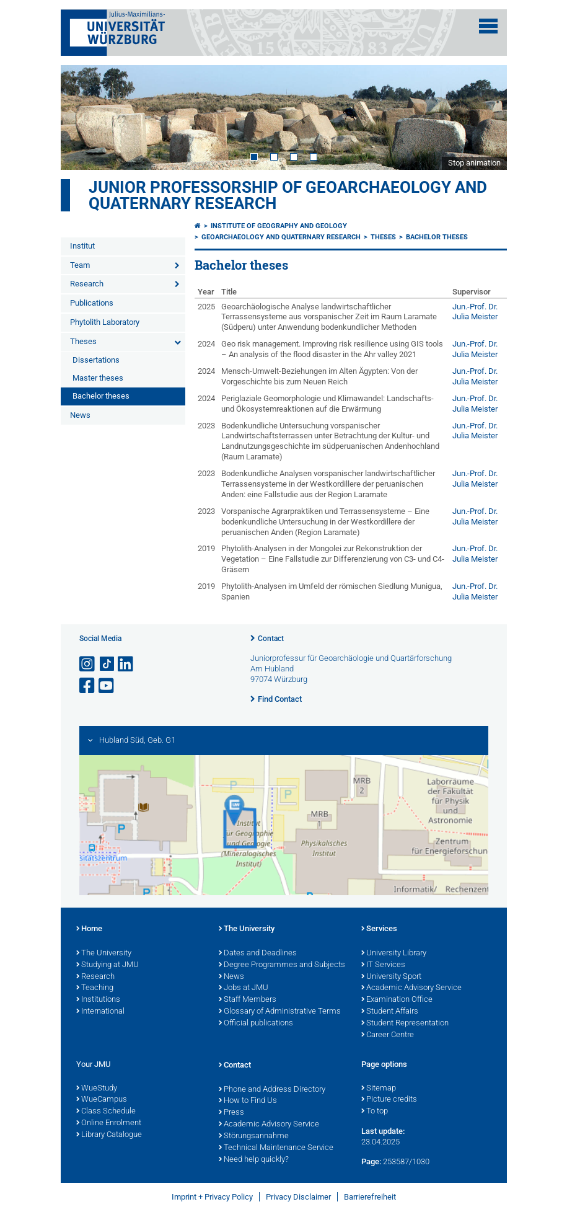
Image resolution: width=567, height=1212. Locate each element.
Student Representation (405, 1023)
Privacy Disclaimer (298, 1196)
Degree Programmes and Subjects (282, 965)
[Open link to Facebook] (88, 686)
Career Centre (387, 1035)
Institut (82, 245)
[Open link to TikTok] (107, 664)
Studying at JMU (107, 965)
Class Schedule (106, 1111)
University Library (393, 953)
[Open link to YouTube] (107, 686)
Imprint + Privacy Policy (212, 1196)
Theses (83, 341)
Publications (91, 302)
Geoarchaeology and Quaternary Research (281, 237)
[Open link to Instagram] (88, 664)
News (80, 415)
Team (80, 265)
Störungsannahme (254, 1136)
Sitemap (378, 1088)
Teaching (94, 988)
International (100, 1011)
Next (485, 117)
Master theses (98, 378)
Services (379, 929)
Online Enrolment (108, 1123)
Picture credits (389, 1099)
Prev (82, 117)
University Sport (391, 977)
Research (86, 283)
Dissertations (96, 360)
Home (89, 929)
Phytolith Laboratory (104, 322)
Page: (371, 1161)
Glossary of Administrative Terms (280, 1011)
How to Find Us (248, 1101)
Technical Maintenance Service (276, 1148)
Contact (271, 638)
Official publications (256, 1023)
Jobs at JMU (243, 988)
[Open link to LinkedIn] (126, 664)
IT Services (383, 965)
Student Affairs (389, 1011)
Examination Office (397, 1000)
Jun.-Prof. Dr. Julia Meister (475, 312)
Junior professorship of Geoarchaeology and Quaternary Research (288, 195)
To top (374, 1111)
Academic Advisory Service (411, 988)
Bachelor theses (101, 395)
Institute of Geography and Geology (279, 226)
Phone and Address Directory (272, 1089)
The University (103, 953)
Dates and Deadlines (258, 953)
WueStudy (96, 1088)
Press (231, 1112)
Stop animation (474, 162)
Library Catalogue (109, 1135)
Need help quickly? (254, 1160)
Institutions (98, 1000)
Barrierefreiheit (370, 1196)
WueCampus (101, 1099)
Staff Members (247, 1000)
